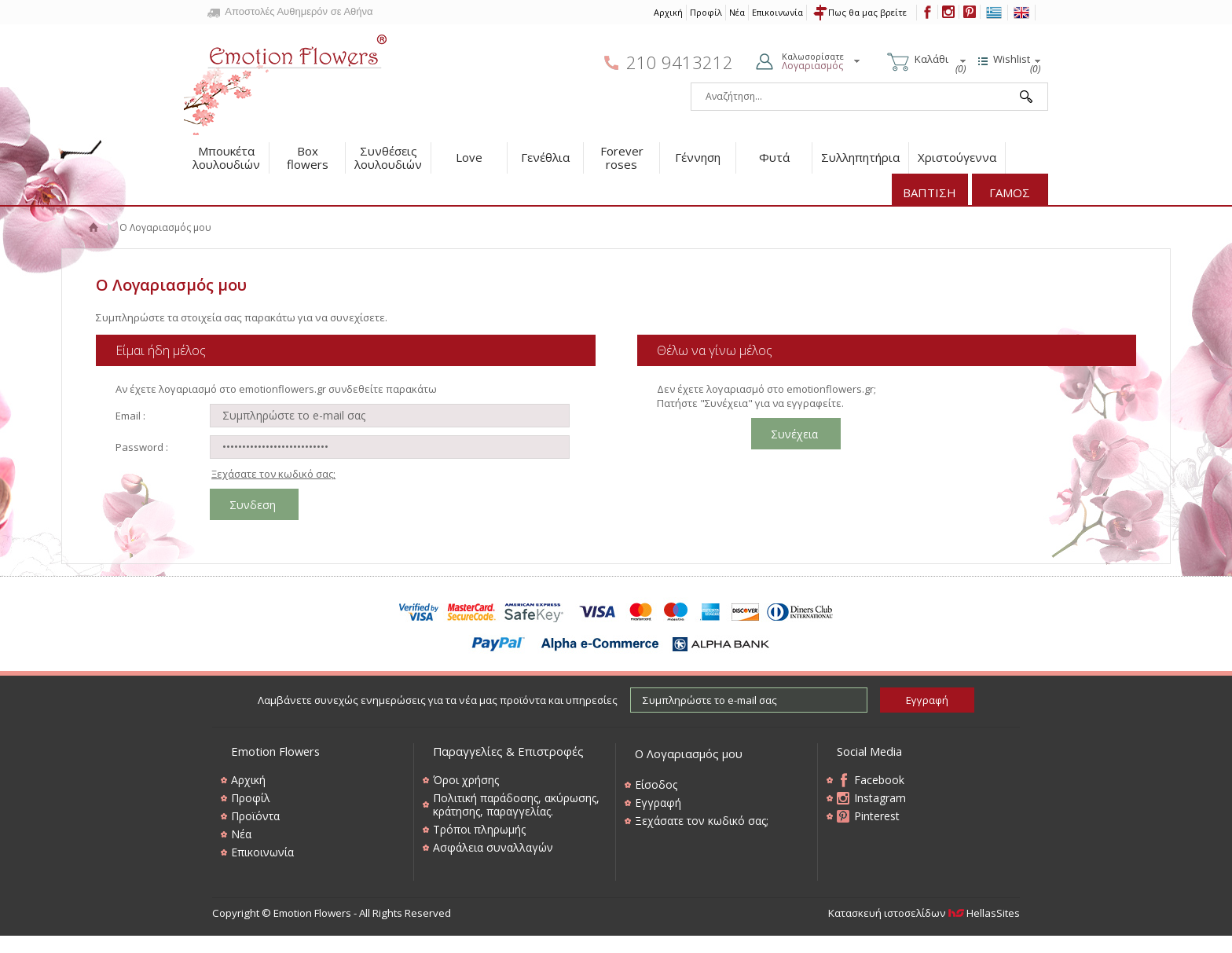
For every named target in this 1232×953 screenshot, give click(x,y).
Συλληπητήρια (860, 157)
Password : (142, 447)
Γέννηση (697, 157)
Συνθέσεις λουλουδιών (388, 157)
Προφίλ (706, 12)
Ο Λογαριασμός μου (688, 753)
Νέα (737, 12)
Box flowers (307, 157)
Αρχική (668, 12)
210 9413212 (679, 62)
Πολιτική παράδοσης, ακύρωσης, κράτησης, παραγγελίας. (516, 804)
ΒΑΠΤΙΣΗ (929, 192)
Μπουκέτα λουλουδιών (226, 157)
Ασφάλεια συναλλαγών (493, 847)
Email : (130, 416)
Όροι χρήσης (466, 779)
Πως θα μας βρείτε (867, 12)
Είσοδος (656, 784)
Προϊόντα (255, 815)
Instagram (880, 797)
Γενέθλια (545, 157)
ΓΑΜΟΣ (1009, 192)
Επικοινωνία (777, 12)
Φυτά (774, 157)
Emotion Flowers (286, 80)
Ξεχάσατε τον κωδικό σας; (273, 474)
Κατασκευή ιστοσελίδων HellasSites (924, 913)
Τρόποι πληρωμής (479, 829)
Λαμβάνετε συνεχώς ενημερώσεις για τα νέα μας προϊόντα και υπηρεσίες (438, 700)
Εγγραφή (658, 802)
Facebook (879, 779)
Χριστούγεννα (957, 157)
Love (469, 157)
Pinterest (877, 815)
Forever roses (622, 157)
